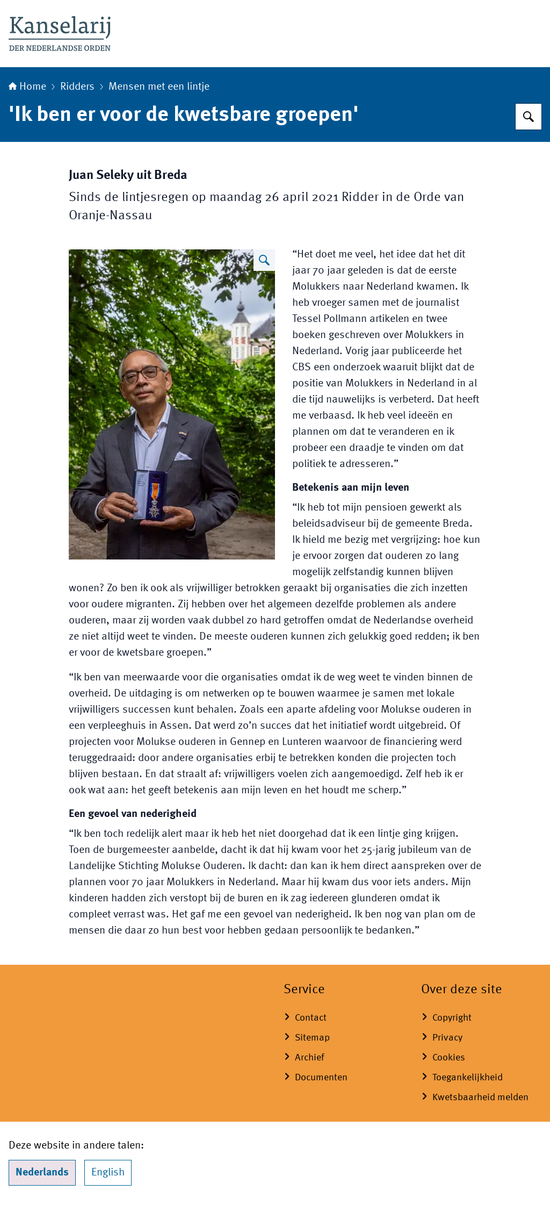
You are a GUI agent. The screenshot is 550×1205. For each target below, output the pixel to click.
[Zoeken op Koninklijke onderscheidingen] (528, 117)
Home (27, 87)
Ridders (77, 87)
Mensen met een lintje (158, 87)
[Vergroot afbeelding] (264, 260)
